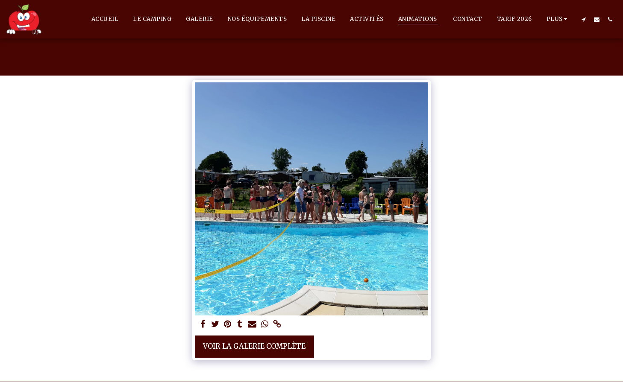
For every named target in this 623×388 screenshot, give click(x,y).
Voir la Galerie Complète (254, 346)
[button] (583, 19)
